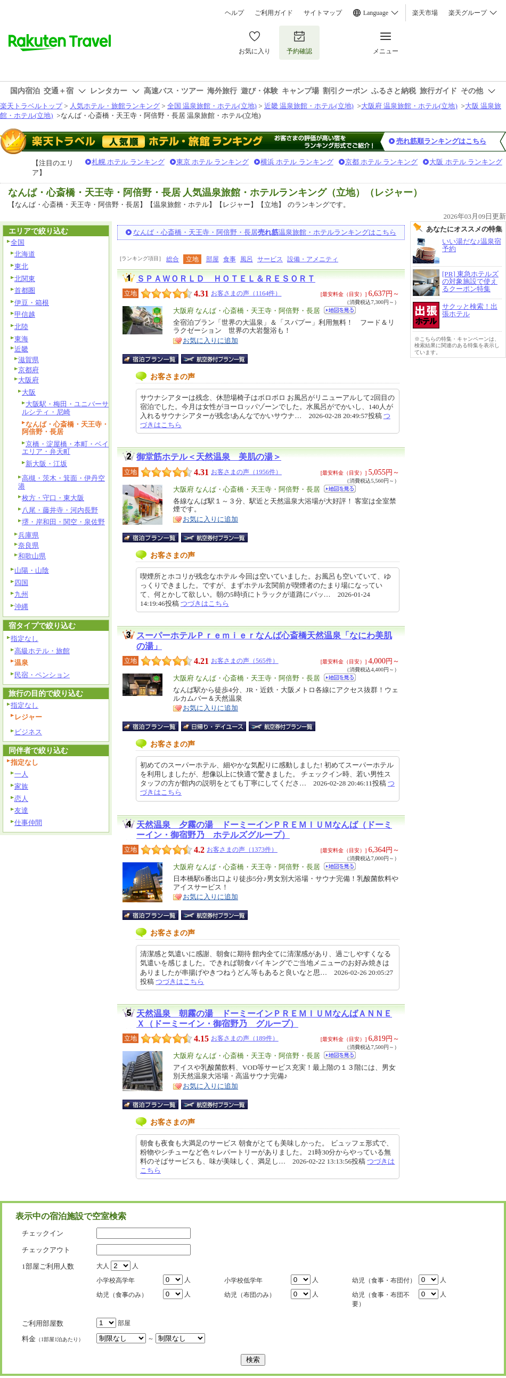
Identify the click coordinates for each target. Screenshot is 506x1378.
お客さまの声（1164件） (246, 293)
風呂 (246, 259)
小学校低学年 (243, 1280)
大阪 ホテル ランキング (465, 162)
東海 (21, 339)
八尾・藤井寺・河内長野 (60, 510)
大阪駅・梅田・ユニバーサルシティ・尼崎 (65, 408)
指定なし (24, 639)
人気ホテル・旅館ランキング (115, 106)
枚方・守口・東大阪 (53, 498)
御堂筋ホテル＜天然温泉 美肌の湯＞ (208, 456)
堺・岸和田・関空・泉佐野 (63, 522)
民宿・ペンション (42, 675)
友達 (21, 810)
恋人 (21, 799)
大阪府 (28, 380)
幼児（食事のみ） (122, 1295)
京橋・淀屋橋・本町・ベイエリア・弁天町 (65, 448)
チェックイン (42, 1233)
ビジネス (28, 732)
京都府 (28, 370)
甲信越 (24, 314)
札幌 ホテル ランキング (128, 162)
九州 (21, 594)
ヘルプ (234, 13)
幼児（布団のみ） (249, 1295)
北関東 (24, 279)
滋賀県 (28, 360)
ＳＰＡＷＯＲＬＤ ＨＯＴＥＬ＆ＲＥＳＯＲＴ (225, 278)
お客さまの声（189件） (245, 1038)
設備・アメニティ (312, 259)
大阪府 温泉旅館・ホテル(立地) (409, 106)
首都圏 (24, 290)
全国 (18, 242)
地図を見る (340, 310)
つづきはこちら (205, 603)
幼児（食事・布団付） (384, 1280)
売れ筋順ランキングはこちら (441, 141)
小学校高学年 (115, 1280)
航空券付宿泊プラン (214, 359)
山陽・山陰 (31, 570)
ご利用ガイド (274, 13)
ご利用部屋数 (42, 1323)
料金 (53, 1339)
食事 (229, 259)
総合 (172, 259)
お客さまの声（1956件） (246, 472)
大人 (102, 1266)
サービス (270, 259)
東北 (21, 266)
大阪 (29, 392)
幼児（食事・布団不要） (381, 1299)
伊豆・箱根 (31, 303)
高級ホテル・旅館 (42, 651)
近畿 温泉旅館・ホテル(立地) (309, 106)
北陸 (21, 327)
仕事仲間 (28, 823)
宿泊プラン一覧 (156, 359)
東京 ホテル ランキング (212, 162)
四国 (21, 583)
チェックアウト (46, 1250)
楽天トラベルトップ (31, 106)
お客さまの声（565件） (245, 660)
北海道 (24, 254)
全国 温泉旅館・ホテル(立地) (212, 106)
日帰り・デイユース (214, 726)
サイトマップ (323, 13)
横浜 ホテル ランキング (296, 162)
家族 (21, 786)
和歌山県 (32, 556)
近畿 (21, 349)
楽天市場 (425, 13)
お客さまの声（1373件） (242, 849)
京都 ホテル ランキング (381, 162)
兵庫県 (28, 535)
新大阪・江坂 (46, 464)
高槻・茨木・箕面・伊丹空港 (61, 482)
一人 (21, 774)
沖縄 (21, 607)
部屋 (212, 259)
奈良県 (28, 545)
